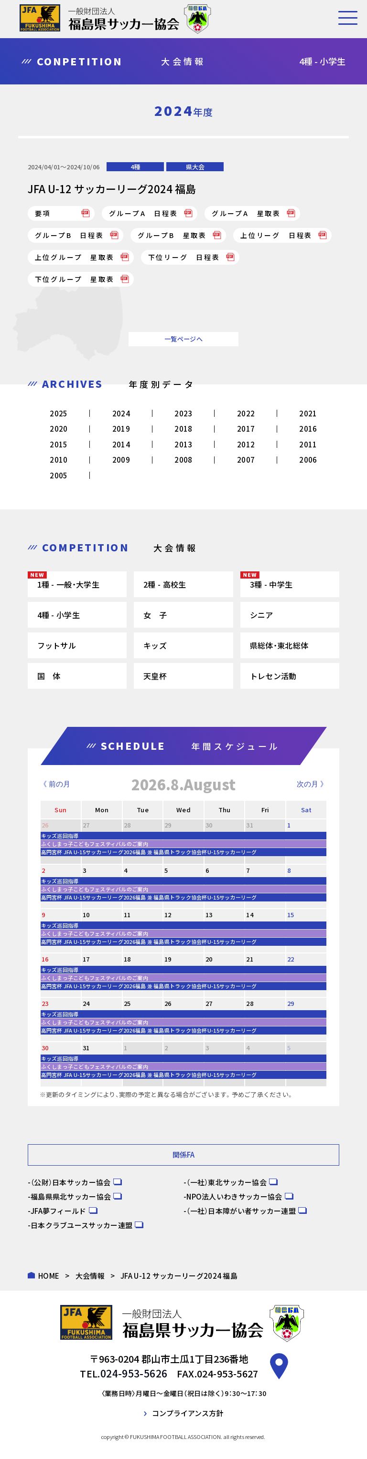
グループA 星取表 (246, 213)
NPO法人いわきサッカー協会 (234, 1196)
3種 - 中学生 (271, 584)
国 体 (49, 676)
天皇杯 (155, 676)
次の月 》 (312, 784)
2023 (183, 413)
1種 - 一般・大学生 (68, 584)
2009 (121, 460)
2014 (121, 444)
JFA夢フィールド (58, 1210)
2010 (58, 460)
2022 (246, 413)
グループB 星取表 (172, 235)
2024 (121, 413)
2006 (308, 460)
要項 (43, 213)
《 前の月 (55, 784)
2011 (308, 444)
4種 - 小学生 (58, 615)
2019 (121, 429)
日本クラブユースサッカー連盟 (81, 1225)
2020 (58, 429)
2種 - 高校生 (164, 584)
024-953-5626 (134, 1373)
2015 (58, 444)
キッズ (155, 645)
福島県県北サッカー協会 (71, 1196)
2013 (183, 444)
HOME (48, 1275)
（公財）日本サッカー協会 (71, 1182)
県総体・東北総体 (279, 645)
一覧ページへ (183, 338)
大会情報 (90, 1275)
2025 (58, 413)
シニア (261, 615)
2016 (308, 429)
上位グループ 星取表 (75, 257)
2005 (58, 475)
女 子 (155, 615)
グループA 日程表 (143, 213)
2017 (246, 429)
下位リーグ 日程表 (184, 257)
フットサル (56, 645)
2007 (246, 460)
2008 (183, 460)
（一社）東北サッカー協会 (226, 1182)
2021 (308, 413)
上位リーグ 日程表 (276, 235)
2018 (183, 429)
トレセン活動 (273, 676)
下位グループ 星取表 (75, 279)
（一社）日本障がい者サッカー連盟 (241, 1210)
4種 (135, 166)
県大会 (195, 166)
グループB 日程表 (69, 235)
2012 (246, 444)
